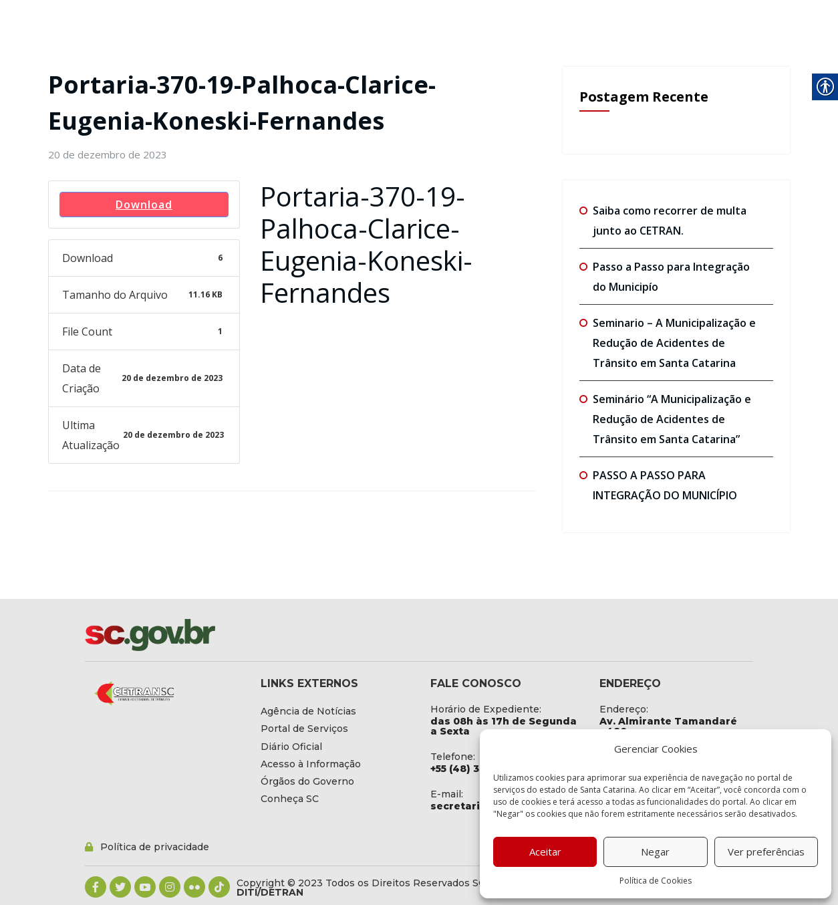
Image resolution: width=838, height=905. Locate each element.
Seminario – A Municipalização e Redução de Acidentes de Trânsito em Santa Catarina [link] (674, 342)
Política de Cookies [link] (655, 880)
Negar (655, 851)
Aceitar (545, 851)
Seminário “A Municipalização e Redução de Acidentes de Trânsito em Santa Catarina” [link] (672, 419)
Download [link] (144, 204)
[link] (107, 154)
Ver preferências (766, 851)
